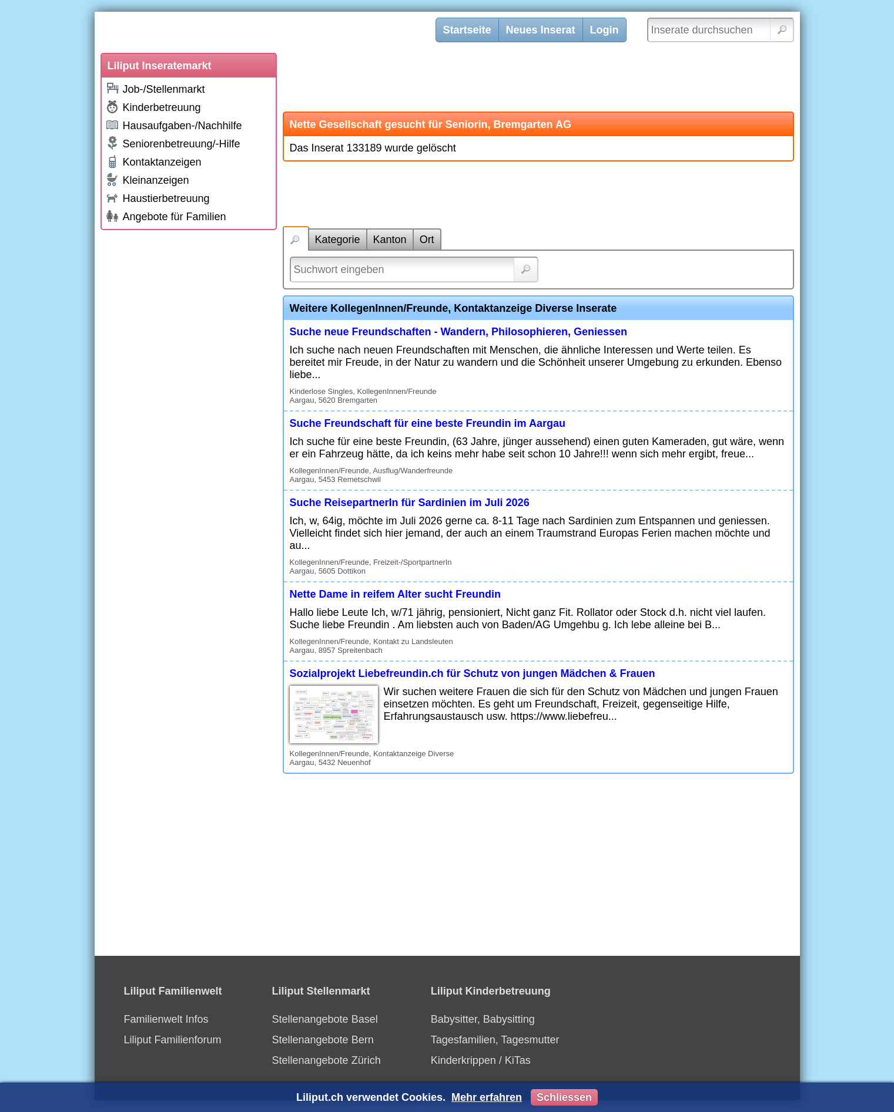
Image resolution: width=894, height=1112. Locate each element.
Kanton (390, 239)
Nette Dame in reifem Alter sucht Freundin (395, 594)
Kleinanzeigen (147, 180)
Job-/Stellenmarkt (155, 88)
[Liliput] (274, 32)
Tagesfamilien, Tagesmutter (495, 1040)
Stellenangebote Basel (325, 1019)
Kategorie (337, 239)
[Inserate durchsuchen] (720, 30)
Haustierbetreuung (157, 197)
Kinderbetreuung (153, 107)
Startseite (467, 30)
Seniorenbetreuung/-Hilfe (172, 143)
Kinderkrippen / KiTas (481, 1060)
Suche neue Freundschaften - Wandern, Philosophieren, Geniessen (458, 332)
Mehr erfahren (486, 1097)
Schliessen (564, 1097)
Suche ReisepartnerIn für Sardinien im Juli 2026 (410, 502)
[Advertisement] (189, 412)
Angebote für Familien (165, 216)
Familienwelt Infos (166, 1019)
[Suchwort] (414, 269)
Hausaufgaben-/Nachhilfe (173, 125)
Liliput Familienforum (173, 1040)
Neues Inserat (540, 30)
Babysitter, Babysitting (483, 1019)
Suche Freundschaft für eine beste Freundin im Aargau (427, 423)
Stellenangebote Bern (323, 1040)
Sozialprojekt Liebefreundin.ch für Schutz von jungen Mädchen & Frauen (472, 673)
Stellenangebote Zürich (326, 1060)
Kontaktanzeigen (153, 161)
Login (604, 30)
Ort (427, 239)
